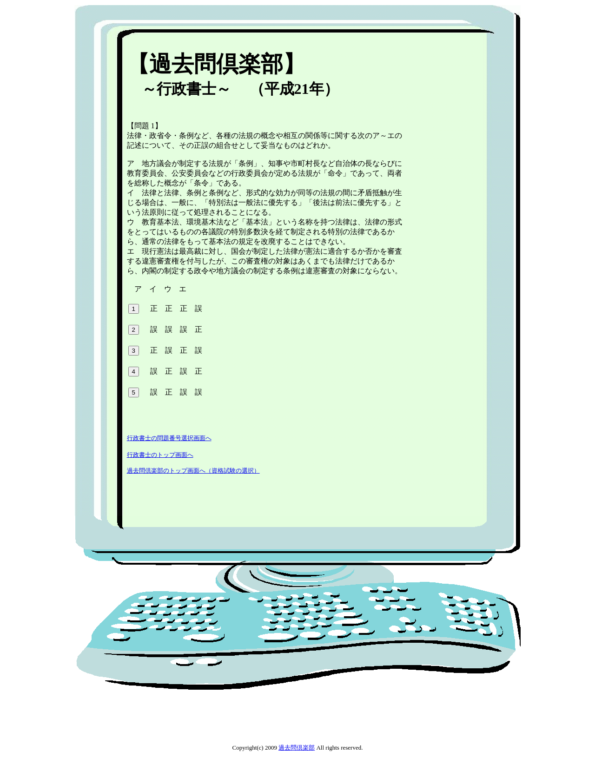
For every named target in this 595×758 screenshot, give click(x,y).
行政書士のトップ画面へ (160, 454)
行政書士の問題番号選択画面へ (169, 438)
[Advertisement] (293, 43)
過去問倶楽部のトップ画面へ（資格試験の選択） (193, 470)
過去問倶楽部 (296, 747)
